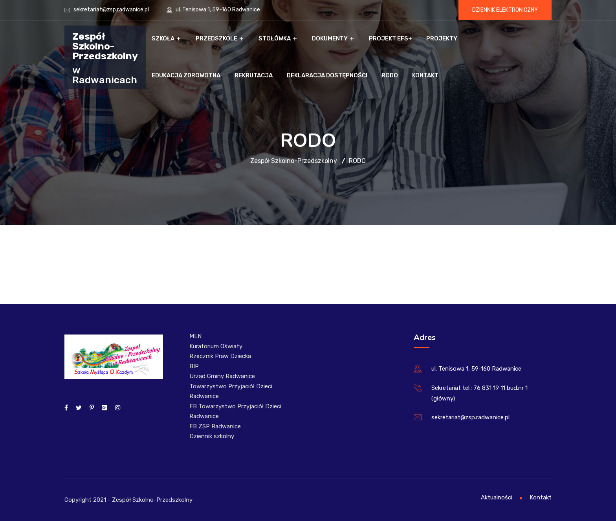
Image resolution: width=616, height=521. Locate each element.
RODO (389, 75)
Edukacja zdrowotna (186, 75)
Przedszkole (216, 38)
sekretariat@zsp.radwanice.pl (111, 9)
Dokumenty (330, 38)
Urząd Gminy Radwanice (222, 376)
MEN (195, 336)
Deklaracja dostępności (327, 75)
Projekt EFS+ (390, 38)
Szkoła (163, 38)
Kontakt (425, 75)
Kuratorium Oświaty (215, 346)
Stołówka (274, 38)
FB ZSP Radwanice (215, 426)
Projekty (441, 38)
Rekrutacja (254, 75)
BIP (194, 366)
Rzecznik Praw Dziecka (220, 356)
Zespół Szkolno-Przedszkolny (105, 46)
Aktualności (496, 497)
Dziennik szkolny (211, 436)
